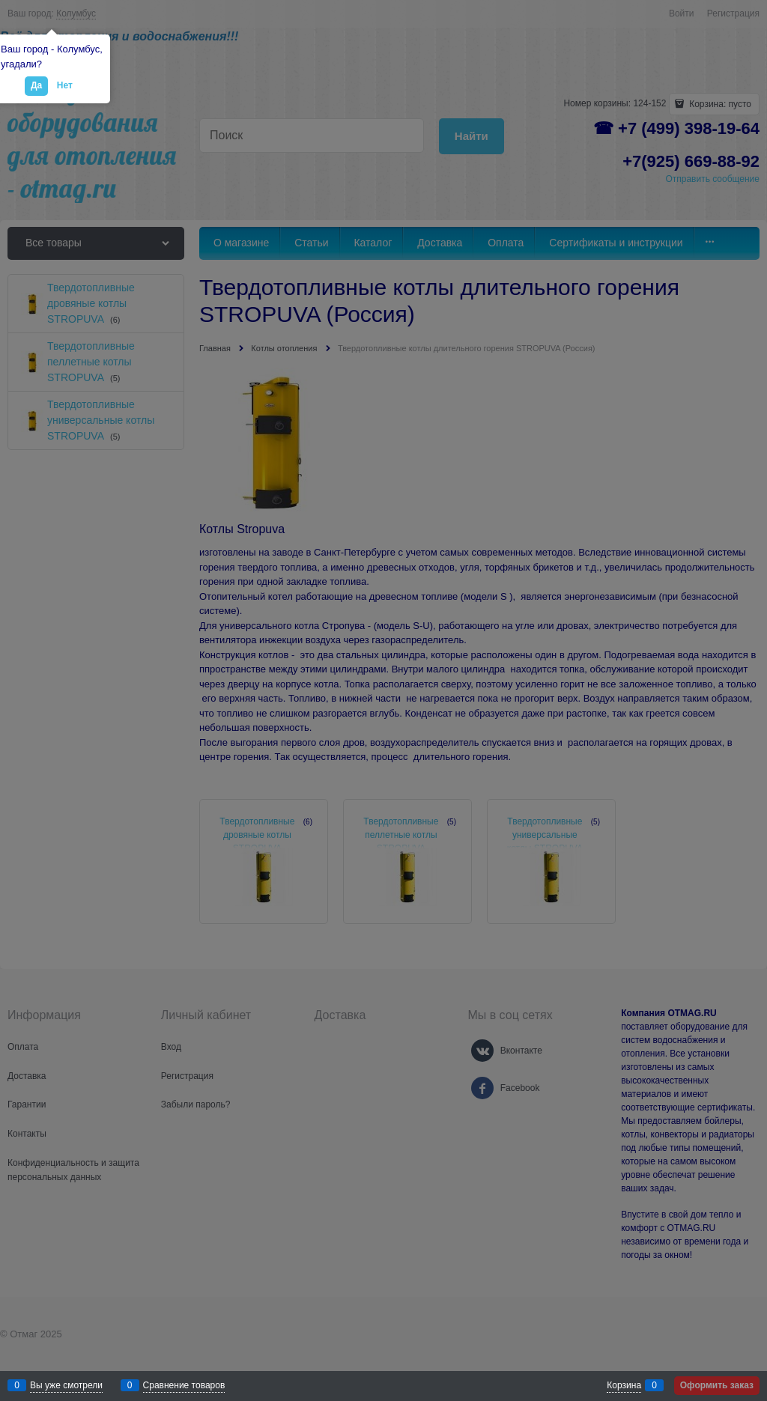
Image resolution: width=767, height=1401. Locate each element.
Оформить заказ (717, 1385)
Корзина (624, 1385)
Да (36, 85)
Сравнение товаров (184, 1385)
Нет (65, 85)
